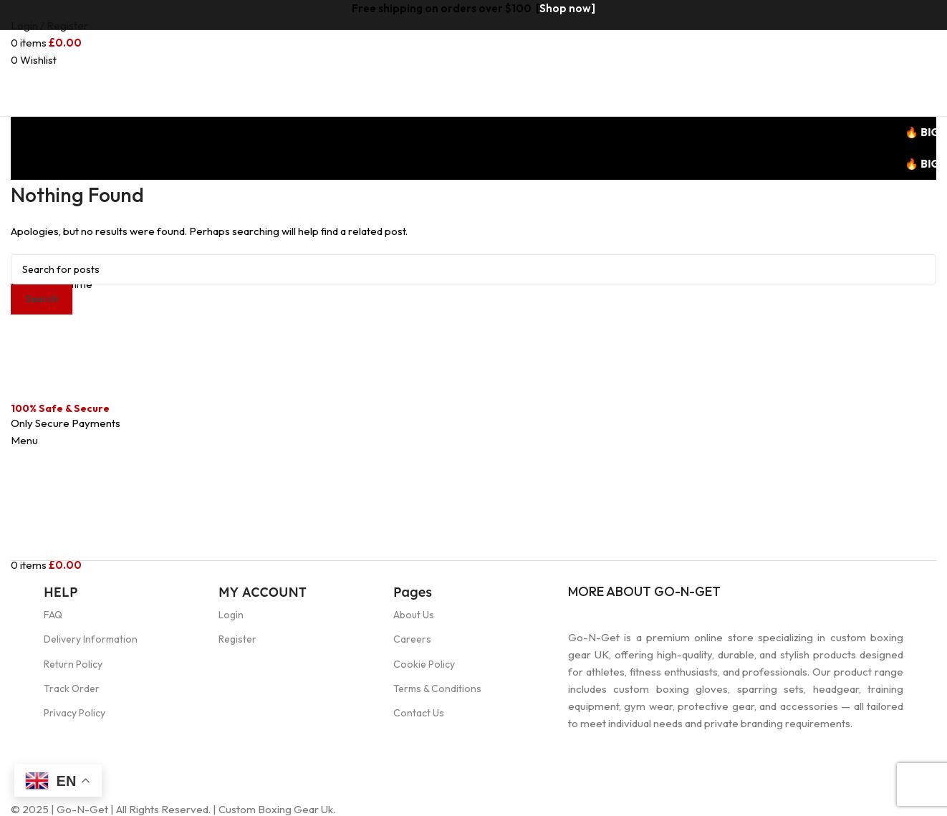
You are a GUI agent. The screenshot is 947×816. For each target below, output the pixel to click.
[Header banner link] (473, 408)
